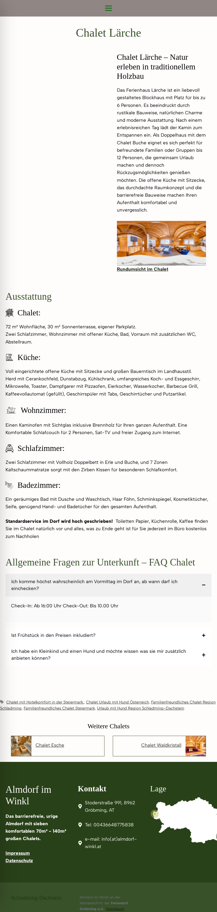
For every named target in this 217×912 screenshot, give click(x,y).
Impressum (18, 853)
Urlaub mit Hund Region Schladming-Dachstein (140, 708)
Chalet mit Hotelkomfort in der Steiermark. (45, 702)
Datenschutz (19, 860)
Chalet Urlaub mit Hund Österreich (117, 702)
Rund (122, 269)
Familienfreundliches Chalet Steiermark (59, 708)
